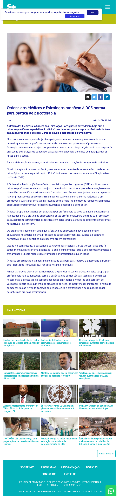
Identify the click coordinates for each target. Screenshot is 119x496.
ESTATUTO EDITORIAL (48, 485)
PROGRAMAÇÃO (70, 467)
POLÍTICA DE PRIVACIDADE (32, 482)
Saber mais (75, 16)
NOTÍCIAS (91, 467)
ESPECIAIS (70, 474)
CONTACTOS (49, 474)
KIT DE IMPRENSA (90, 482)
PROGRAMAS (48, 467)
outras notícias (106, 453)
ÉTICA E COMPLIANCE (71, 485)
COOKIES (75, 482)
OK (92, 12)
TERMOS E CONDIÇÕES (58, 482)
